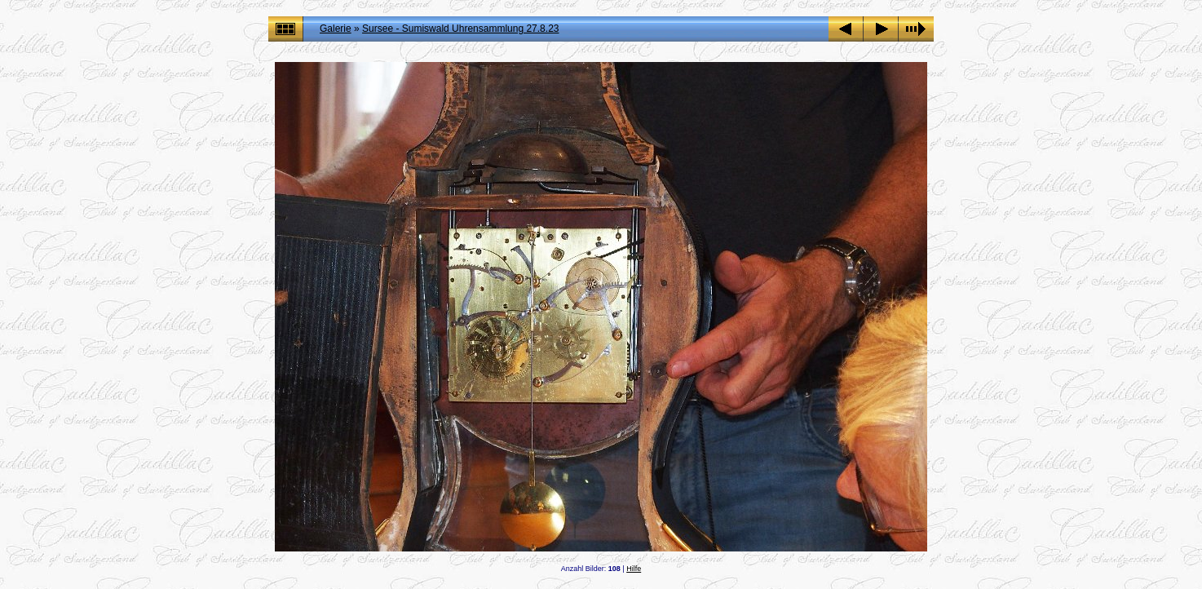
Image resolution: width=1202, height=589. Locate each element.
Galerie (335, 28)
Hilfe (633, 569)
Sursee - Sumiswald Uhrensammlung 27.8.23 (460, 28)
